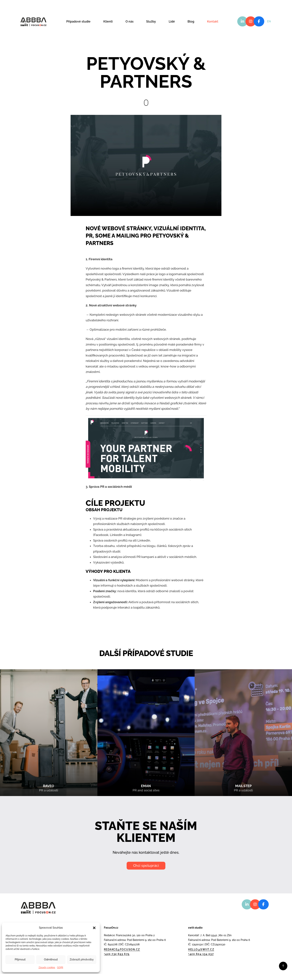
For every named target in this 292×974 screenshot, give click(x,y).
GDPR (60, 967)
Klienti (108, 21)
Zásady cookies (47, 967)
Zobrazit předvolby (82, 959)
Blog (191, 21)
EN (269, 21)
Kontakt (212, 21)
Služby (151, 21)
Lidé (172, 21)
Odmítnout (51, 959)
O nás (130, 21)
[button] (94, 928)
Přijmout (20, 959)
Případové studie (78, 21)
